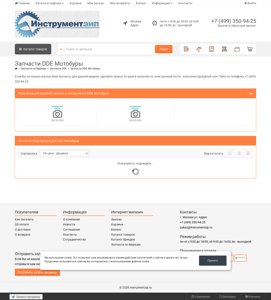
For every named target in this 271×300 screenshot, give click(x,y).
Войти (250, 3)
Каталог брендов (123, 239)
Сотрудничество (74, 239)
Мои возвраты (120, 3)
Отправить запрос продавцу (37, 272)
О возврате (22, 234)
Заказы (116, 219)
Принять (212, 260)
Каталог (33, 49)
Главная (22, 3)
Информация (161, 3)
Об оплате (22, 224)
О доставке (22, 229)
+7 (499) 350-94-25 (233, 21)
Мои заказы (95, 3)
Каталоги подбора (48, 3)
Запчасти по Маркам (33, 68)
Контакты (185, 3)
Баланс (141, 3)
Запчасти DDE (58, 68)
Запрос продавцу (26, 297)
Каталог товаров (123, 234)
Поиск (163, 49)
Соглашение (71, 229)
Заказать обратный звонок (236, 25)
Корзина (76, 3)
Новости (69, 224)
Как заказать (24, 219)
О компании (71, 219)
